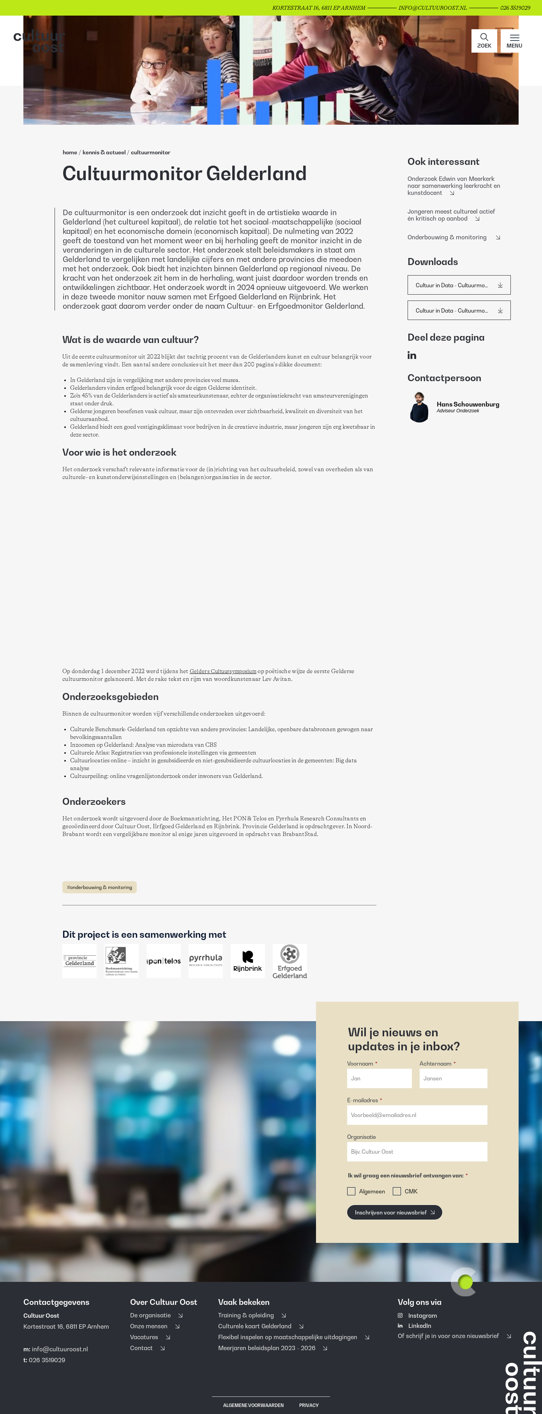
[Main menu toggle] (514, 41)
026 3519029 (47, 1359)
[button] (484, 41)
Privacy (309, 1405)
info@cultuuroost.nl (60, 1348)
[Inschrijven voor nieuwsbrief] (394, 1212)
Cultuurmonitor (150, 152)
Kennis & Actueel (105, 152)
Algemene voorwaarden (253, 1405)
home (70, 152)
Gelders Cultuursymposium (223, 671)
